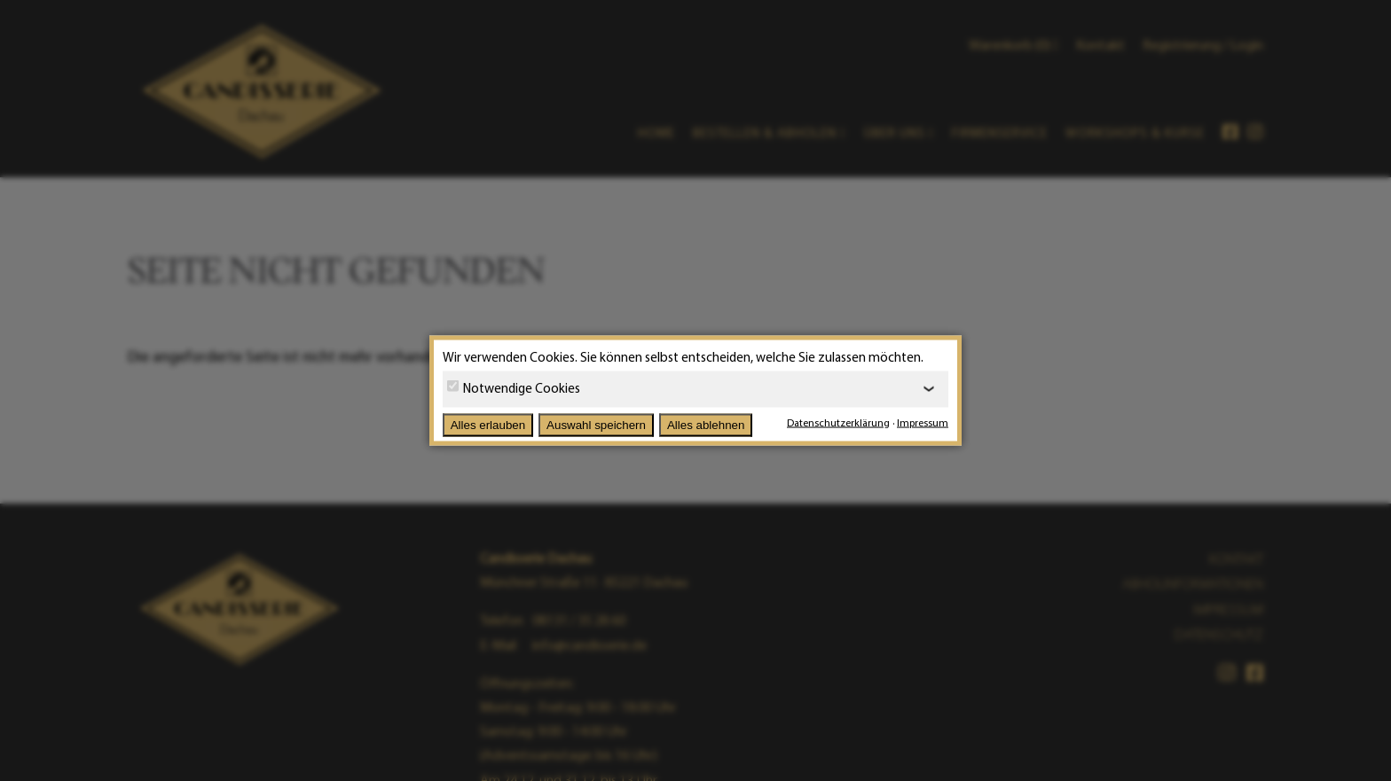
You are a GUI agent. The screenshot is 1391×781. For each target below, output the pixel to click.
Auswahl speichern (596, 425)
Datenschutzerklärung (838, 423)
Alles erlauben (488, 425)
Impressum (922, 423)
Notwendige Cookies (513, 387)
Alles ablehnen (705, 425)
